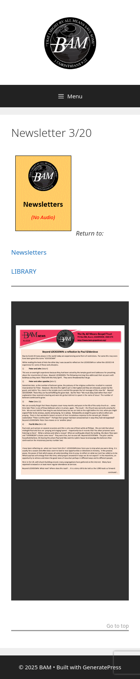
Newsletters (29, 252)
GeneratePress (102, 667)
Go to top (117, 626)
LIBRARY (23, 271)
